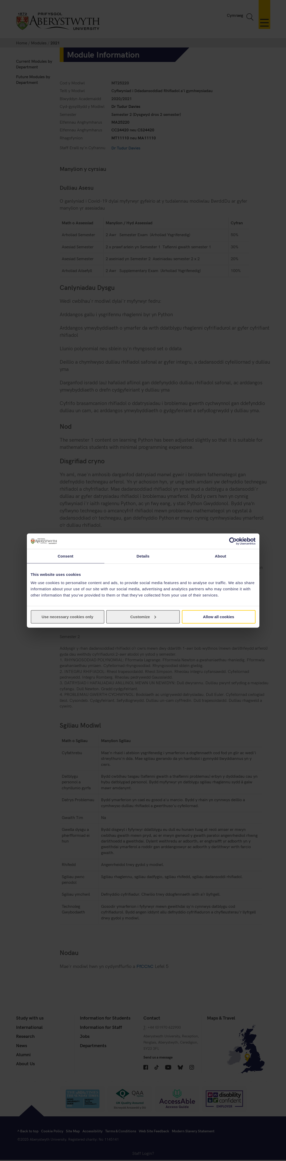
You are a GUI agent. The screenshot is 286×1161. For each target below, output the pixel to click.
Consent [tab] (65, 556)
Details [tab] (143, 556)
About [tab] (220, 556)
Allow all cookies (218, 616)
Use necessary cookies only (67, 616)
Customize (143, 616)
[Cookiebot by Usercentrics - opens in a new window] (233, 541)
